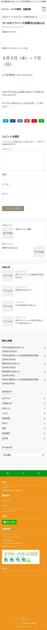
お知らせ (20, 27)
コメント (7, 149)
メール (6, 184)
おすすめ (6, 398)
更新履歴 (6, 433)
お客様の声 (7, 403)
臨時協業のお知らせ (11, 371)
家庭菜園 (6, 418)
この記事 (20, 92)
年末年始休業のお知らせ (13, 347)
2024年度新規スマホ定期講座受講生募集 (20, 379)
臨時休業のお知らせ (11, 363)
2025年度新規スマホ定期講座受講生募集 (20, 355)
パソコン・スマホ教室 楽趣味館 (16, 9)
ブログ (5, 413)
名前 (5, 174)
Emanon (28, 626)
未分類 (5, 438)
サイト (5, 194)
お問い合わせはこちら (9, 511)
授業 (4, 428)
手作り (5, 423)
